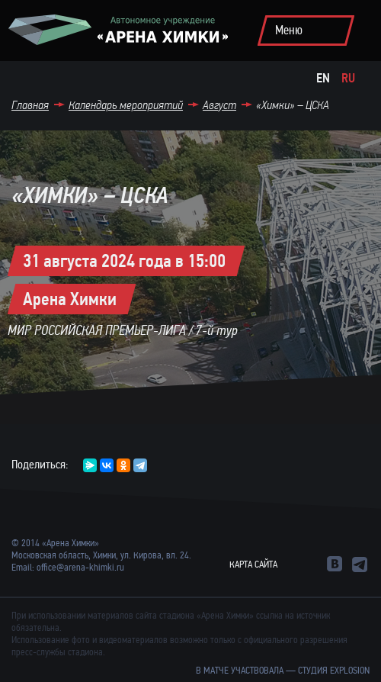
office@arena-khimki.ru (80, 567)
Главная (30, 105)
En (323, 78)
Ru (348, 78)
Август (219, 105)
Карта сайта (253, 564)
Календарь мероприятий (126, 105)
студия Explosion (334, 670)
